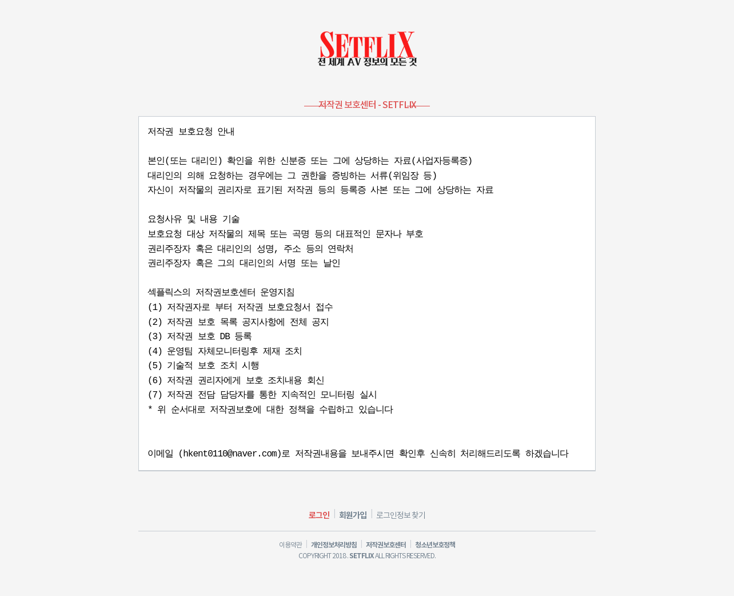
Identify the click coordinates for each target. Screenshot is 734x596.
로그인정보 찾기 (400, 515)
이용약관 (290, 545)
